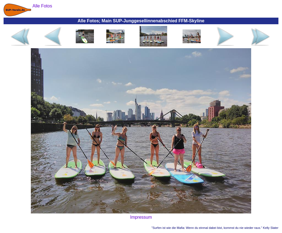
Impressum (141, 217)
